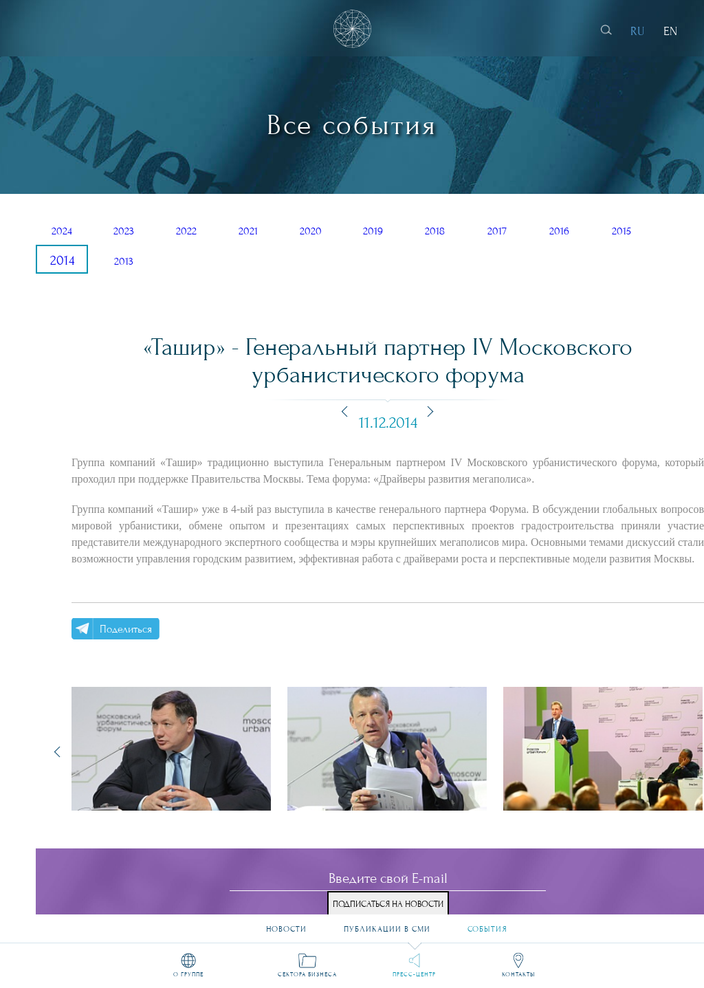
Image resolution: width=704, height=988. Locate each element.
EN (670, 31)
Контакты (518, 974)
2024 (62, 231)
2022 (186, 231)
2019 (373, 231)
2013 (123, 261)
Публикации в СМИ (387, 924)
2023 (123, 231)
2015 (621, 231)
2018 (435, 231)
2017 (497, 231)
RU (637, 31)
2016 (559, 231)
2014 (62, 260)
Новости (286, 924)
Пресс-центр (414, 974)
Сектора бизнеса (307, 974)
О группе (188, 974)
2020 (311, 231)
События (487, 924)
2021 (248, 231)
